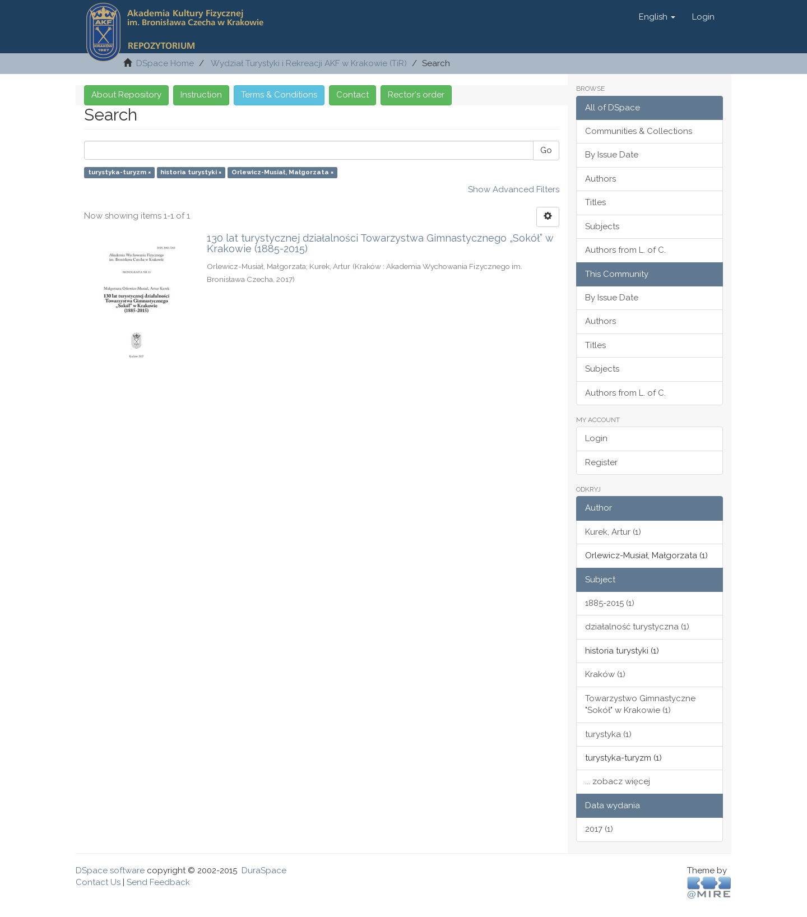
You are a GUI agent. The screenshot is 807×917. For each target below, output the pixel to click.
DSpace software (110, 870)
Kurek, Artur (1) (613, 532)
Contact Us (98, 882)
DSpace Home (165, 63)
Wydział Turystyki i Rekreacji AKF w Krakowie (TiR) (309, 63)
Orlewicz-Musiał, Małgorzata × (282, 172)
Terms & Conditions (279, 95)
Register (601, 462)
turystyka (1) (608, 734)
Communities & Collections (638, 131)
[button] (657, 17)
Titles (595, 202)
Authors (600, 179)
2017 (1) (599, 829)
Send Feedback (158, 882)
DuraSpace (264, 870)
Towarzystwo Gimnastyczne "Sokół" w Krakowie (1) (640, 704)
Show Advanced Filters (513, 189)
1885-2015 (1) (609, 603)
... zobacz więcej (617, 781)
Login (596, 438)
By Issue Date (611, 155)
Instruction (201, 95)
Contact (352, 95)
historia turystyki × (190, 172)
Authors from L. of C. (625, 250)
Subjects (602, 226)
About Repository (126, 95)
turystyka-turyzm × (119, 172)
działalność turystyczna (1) (637, 627)
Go (546, 150)
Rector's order (416, 95)
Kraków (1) (605, 674)
